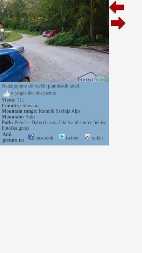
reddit (94, 138)
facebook (40, 138)
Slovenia (31, 105)
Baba (30, 116)
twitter (69, 138)
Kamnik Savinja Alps (60, 111)
